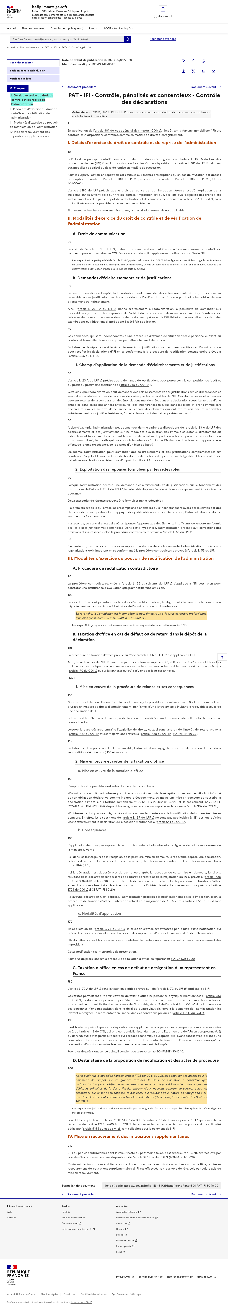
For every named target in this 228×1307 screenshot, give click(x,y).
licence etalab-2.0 (80, 1302)
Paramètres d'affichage (128, 1294)
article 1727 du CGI (82, 734)
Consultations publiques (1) (67, 28)
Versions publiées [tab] (20, 79)
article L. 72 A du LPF (84, 988)
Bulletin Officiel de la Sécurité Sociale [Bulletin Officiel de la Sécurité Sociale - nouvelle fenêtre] (135, 1217)
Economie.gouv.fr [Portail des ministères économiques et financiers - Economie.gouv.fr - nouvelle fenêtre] (125, 1240)
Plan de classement (30, 47)
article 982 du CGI (197, 199)
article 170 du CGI (81, 670)
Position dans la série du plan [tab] (27, 71)
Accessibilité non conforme (21, 1294)
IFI (55, 47)
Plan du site (70, 1294)
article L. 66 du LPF (151, 655)
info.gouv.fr (123, 1277)
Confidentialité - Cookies (94, 1294)
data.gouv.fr (205, 1277)
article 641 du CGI (169, 822)
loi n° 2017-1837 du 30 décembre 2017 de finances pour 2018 (151, 1120)
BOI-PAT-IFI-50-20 (182, 1157)
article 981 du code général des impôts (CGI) (126, 130)
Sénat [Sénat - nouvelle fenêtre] (119, 1252)
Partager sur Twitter (193, 71)
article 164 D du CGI (187, 1013)
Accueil (11, 28)
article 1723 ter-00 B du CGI (108, 1124)
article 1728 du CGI (154, 734)
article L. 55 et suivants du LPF (146, 583)
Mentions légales (49, 1294)
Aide (9, 1212)
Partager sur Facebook (183, 71)
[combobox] (67, 39)
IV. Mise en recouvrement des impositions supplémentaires (30, 134)
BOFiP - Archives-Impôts (118, 28)
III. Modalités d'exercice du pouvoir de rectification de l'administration (34, 124)
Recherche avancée (163, 39)
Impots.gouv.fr (123, 1246)
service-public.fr (149, 1277)
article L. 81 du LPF (99, 249)
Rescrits (94, 28)
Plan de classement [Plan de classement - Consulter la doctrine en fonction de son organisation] (33, 28)
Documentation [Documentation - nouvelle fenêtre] (70, 1223)
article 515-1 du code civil (100, 1128)
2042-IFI (143, 802)
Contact (11, 1217)
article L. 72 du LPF (170, 988)
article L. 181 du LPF (191, 163)
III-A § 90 (82, 865)
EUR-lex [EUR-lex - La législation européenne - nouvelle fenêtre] (120, 1234)
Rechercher (127, 39)
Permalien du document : (79, 1185)
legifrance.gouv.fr (178, 1277)
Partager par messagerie (213, 71)
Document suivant (204, 87)
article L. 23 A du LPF (95, 309)
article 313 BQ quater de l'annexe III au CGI (136, 260)
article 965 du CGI (133, 385)
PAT (47, 47)
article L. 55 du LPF (82, 356)
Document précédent (81, 87)
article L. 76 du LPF (108, 929)
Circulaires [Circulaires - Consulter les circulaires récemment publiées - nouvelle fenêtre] (121, 1223)
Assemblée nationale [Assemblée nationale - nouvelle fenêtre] (126, 1212)
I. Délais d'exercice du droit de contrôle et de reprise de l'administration (32, 99)
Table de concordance (73, 1217)
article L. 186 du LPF (191, 179)
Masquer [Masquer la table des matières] (20, 88)
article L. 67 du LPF (137, 817)
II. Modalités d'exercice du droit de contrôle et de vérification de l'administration (33, 113)
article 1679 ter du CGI (149, 1157)
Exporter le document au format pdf (183, 61)
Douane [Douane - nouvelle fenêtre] (120, 1229)
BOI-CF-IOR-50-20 (183, 959)
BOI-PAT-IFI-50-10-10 (169, 1051)
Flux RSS (66, 1212)
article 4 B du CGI (179, 1004)
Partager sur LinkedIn (203, 71)
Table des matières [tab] (21, 63)
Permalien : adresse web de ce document (203, 61)
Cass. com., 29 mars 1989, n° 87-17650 (115, 618)
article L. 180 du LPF (119, 179)
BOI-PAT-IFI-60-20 (184, 734)
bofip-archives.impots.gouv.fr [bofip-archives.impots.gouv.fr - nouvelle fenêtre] (77, 1229)
